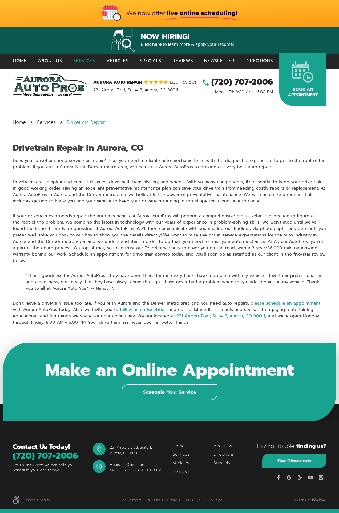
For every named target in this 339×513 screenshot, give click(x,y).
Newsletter (219, 61)
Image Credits (37, 500)
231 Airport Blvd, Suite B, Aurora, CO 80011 (220, 316)
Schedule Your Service (169, 392)
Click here (151, 44)
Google (289, 477)
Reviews (182, 61)
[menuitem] (20, 61)
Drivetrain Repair (86, 122)
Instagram (321, 477)
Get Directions (294, 460)
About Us (50, 61)
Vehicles (117, 61)
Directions (259, 61)
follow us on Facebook (142, 309)
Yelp (299, 477)
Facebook (278, 477)
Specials (150, 61)
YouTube (310, 477)
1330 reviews (183, 82)
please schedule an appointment (285, 303)
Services (84, 61)
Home (20, 61)
